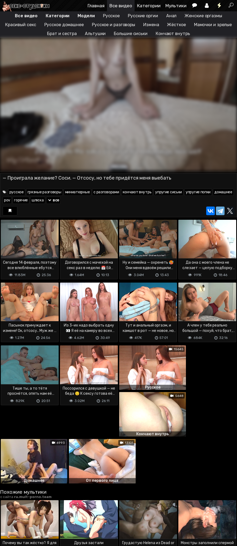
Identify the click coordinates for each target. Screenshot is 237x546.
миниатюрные (77, 192)
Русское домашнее (64, 24)
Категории (149, 5)
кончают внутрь (137, 192)
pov (7, 200)
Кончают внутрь (173, 33)
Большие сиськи (131, 33)
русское (16, 192)
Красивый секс (20, 24)
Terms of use (27, 520)
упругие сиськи (168, 192)
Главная (96, 5)
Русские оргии (143, 15)
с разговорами (106, 192)
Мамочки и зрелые (213, 24)
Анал (171, 15)
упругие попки (198, 192)
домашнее (223, 192)
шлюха (38, 200)
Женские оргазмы (203, 15)
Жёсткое (176, 24)
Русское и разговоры (113, 24)
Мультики (175, 5)
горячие (21, 200)
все (53, 200)
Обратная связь (56, 520)
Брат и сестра (62, 33)
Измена (151, 24)
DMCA (9, 520)
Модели (86, 15)
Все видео (120, 5)
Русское (111, 15)
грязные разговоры (44, 192)
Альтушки (95, 33)
